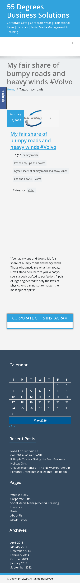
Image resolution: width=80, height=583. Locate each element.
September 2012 (21, 567)
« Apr (12, 426)
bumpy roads (30, 155)
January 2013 (18, 563)
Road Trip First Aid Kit (24, 451)
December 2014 (20, 551)
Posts (14, 511)
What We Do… (19, 495)
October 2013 (19, 559)
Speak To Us (18, 520)
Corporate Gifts (20, 499)
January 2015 (18, 547)
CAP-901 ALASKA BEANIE (26, 455)
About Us (16, 515)
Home (11, 89)
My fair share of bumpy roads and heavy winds (40, 171)
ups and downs (23, 178)
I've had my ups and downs (29, 163)
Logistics (16, 507)
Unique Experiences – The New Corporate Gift (40, 468)
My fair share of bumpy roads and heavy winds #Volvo (33, 140)
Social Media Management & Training (34, 503)
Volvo (38, 178)
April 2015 (16, 542)
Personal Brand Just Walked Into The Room (38, 472)
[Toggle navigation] (73, 43)
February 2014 (19, 555)
